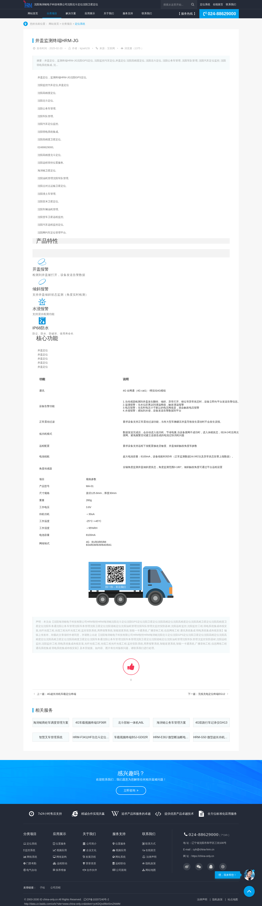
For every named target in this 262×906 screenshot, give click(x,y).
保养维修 (59, 869)
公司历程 (55, 887)
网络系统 (30, 856)
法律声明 (149, 856)
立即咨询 (131, 790)
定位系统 (205, 4)
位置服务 (59, 843)
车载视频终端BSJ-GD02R (131, 737)
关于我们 (109, 13)
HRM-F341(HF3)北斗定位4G (91, 737)
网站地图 (149, 869)
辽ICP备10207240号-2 (96, 899)
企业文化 (89, 850)
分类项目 (52, 13)
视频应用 (60, 850)
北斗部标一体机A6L (131, 722)
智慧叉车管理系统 (50, 737)
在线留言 (218, 4)
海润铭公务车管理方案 (171, 722)
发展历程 (89, 856)
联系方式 (149, 843)
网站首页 (33, 13)
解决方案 (71, 13)
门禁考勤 (30, 863)
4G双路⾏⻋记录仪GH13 (211, 722)
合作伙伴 (90, 869)
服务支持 (128, 13)
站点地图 (233, 899)
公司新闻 (119, 869)
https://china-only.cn (203, 856)
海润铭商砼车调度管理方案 (50, 722)
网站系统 (119, 856)
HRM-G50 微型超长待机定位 (212, 737)
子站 (42, 887)
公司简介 (90, 843)
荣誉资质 (89, 863)
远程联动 (60, 863)
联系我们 (231, 4)
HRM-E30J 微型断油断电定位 (172, 737)
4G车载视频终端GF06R (90, 722)
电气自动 (30, 869)
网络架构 (60, 856)
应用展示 (90, 13)
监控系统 (29, 850)
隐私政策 (149, 863)
